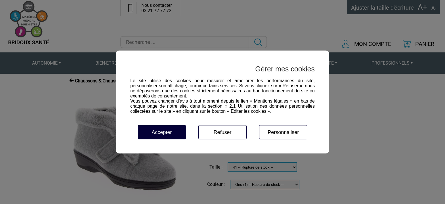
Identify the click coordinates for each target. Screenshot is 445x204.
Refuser (222, 132)
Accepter (162, 132)
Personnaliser (283, 132)
